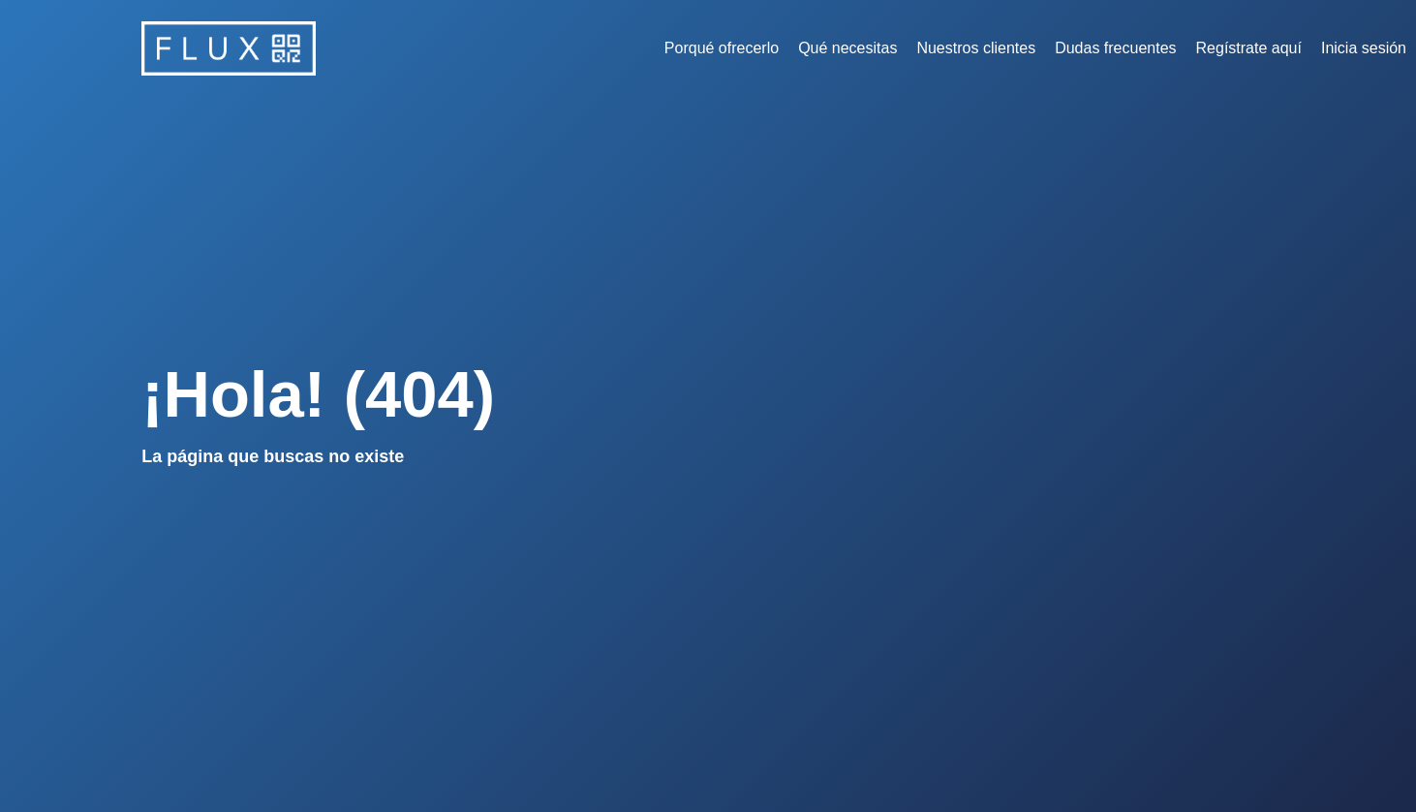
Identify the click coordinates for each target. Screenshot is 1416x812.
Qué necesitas (847, 48)
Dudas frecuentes (1115, 48)
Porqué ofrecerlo (721, 48)
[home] (228, 48)
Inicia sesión (1363, 48)
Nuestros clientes (975, 48)
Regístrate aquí (1249, 48)
